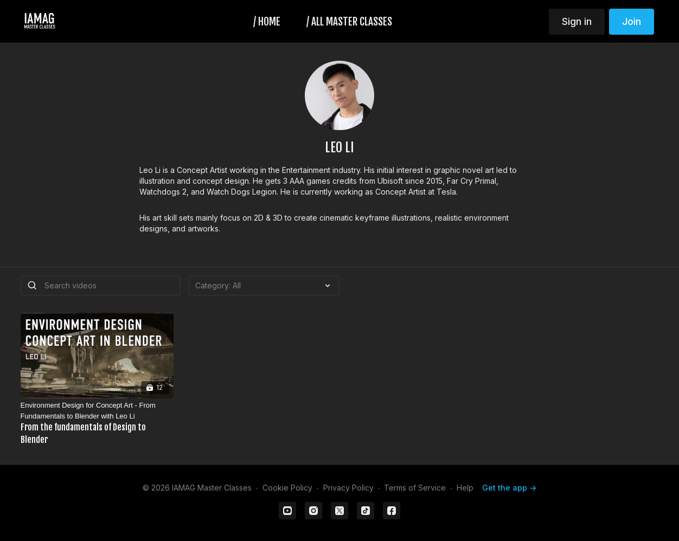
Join (631, 21)
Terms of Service (415, 487)
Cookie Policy (287, 487)
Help (465, 487)
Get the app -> (509, 487)
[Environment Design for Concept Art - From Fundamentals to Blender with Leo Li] (97, 423)
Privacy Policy (348, 487)
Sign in (577, 21)
